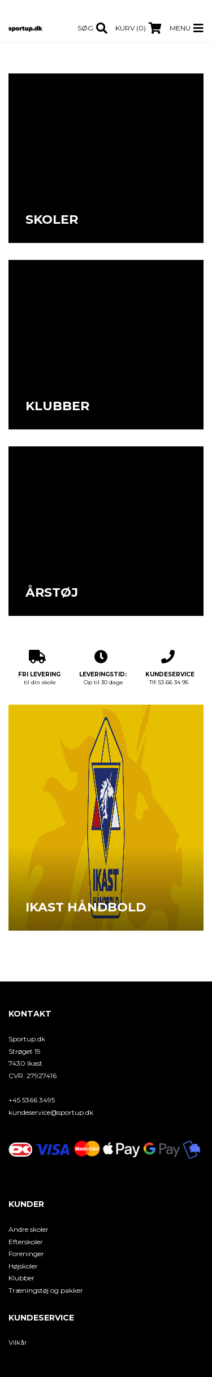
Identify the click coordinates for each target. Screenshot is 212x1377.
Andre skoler (28, 1229)
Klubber (21, 1278)
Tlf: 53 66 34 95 (169, 668)
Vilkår (17, 1342)
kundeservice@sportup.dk (50, 1112)
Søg (85, 28)
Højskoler (23, 1266)
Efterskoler (25, 1241)
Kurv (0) (130, 28)
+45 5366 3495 (31, 1100)
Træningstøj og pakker (45, 1290)
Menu (180, 28)
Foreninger (26, 1253)
